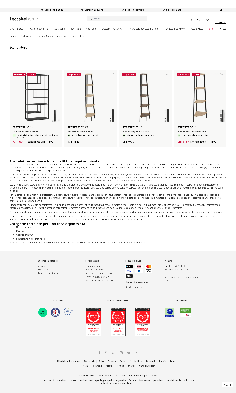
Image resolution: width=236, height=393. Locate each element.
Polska (109, 365)
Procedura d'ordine (94, 269)
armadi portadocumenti (66, 187)
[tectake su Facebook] (99, 352)
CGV (123, 375)
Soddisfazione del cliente (118, 300)
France (173, 361)
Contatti (168, 261)
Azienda (42, 266)
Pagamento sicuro (133, 261)
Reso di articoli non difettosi (99, 280)
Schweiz (112, 361)
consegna (145, 380)
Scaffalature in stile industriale (30, 238)
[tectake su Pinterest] (106, 352)
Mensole (20, 230)
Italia (85, 365)
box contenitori (145, 212)
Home (13, 35)
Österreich (89, 361)
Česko (123, 361)
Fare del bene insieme (49, 273)
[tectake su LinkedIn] (136, 353)
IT (222, 9)
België (101, 361)
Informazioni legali (138, 375)
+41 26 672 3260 (177, 266)
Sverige (131, 365)
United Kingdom (147, 365)
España (162, 361)
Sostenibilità (181, 300)
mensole (114, 212)
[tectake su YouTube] (128, 353)
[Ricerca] (117, 18)
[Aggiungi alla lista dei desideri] (57, 74)
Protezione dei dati (107, 375)
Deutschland (136, 361)
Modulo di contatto (178, 269)
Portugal (120, 365)
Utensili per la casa (25, 227)
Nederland (97, 365)
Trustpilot (220, 22)
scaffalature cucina (157, 184)
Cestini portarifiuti (25, 234)
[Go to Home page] (24, 19)
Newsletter (43, 269)
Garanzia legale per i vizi (97, 276)
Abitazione (26, 35)
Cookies (155, 375)
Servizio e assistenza (94, 261)
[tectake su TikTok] (113, 352)
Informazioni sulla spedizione (99, 273)
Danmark (150, 361)
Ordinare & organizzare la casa (52, 35)
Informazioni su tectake (48, 261)
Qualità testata (58, 300)
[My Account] (191, 20)
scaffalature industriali (72, 197)
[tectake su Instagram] (121, 352)
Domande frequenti (95, 266)
